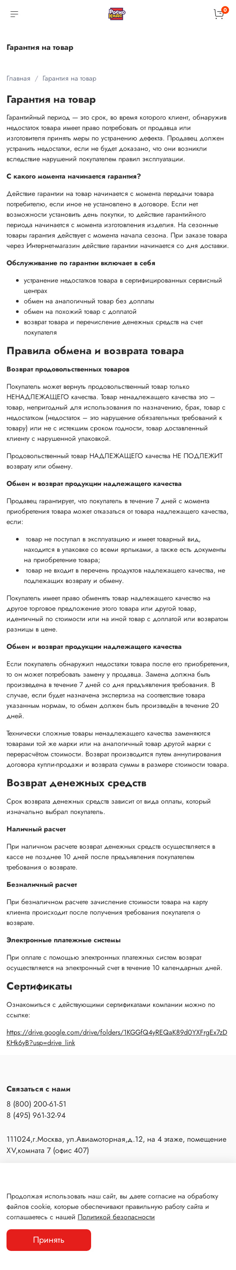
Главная (18, 78)
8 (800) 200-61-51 (36, 1104)
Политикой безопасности (116, 1217)
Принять (49, 1240)
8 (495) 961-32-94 (36, 1115)
